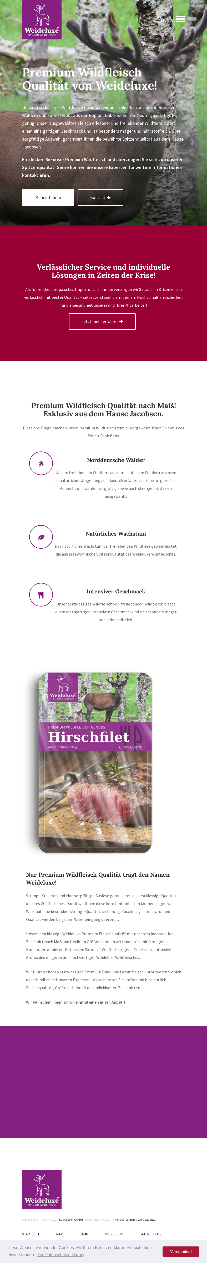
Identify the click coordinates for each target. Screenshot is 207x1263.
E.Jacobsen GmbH (70, 1219)
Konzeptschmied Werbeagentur (135, 1219)
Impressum (114, 1234)
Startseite (31, 1234)
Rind (59, 1234)
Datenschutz (150, 1234)
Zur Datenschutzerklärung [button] (61, 1254)
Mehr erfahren (48, 197)
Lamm (84, 1234)
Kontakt (100, 197)
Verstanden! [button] (181, 1252)
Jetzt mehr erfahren (102, 321)
